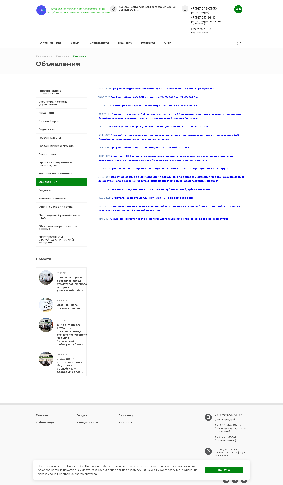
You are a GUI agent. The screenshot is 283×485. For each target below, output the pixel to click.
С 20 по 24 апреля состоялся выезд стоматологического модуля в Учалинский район (72, 284)
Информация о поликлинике (50, 92)
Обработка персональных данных (58, 227)
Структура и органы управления (53, 103)
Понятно (224, 470)
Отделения (47, 129)
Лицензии (46, 112)
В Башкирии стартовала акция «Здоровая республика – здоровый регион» (70, 365)
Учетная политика (52, 198)
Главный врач (49, 121)
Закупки (45, 190)
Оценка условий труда (56, 206)
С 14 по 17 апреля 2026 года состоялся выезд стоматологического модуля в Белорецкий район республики (72, 334)
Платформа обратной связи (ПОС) (59, 216)
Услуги (76, 42)
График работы (50, 137)
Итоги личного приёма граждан (68, 306)
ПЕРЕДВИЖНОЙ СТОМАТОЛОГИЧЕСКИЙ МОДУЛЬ (56, 239)
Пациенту (126, 42)
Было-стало (47, 154)
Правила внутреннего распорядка (55, 164)
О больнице (45, 422)
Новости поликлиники (56, 173)
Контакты (149, 42)
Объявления (48, 181)
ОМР (168, 42)
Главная (42, 415)
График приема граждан (57, 146)
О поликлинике (52, 42)
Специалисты (100, 42)
